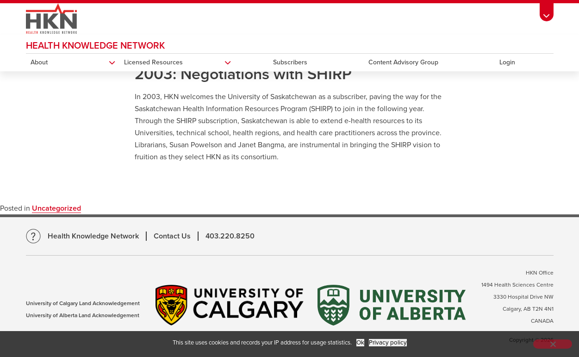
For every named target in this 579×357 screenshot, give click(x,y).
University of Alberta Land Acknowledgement (82, 315)
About (39, 62)
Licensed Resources (153, 62)
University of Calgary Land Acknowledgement (83, 303)
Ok (360, 342)
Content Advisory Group (403, 62)
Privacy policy (388, 342)
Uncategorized (56, 208)
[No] (552, 344)
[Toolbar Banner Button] (547, 12)
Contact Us (172, 236)
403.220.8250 (230, 236)
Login (507, 62)
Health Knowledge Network (95, 45)
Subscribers (290, 62)
